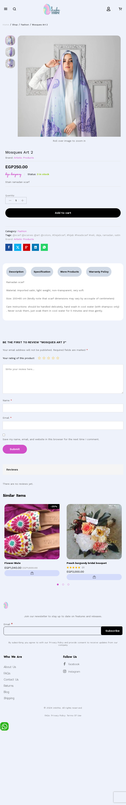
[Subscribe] (111, 630)
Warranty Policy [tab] (99, 271)
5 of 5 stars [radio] (57, 358)
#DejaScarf (58, 235)
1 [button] (58, 584)
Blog (6, 692)
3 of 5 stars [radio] (48, 358)
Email (7, 417)
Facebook (74, 664)
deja (98, 235)
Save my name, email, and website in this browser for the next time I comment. (51, 439)
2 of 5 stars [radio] (44, 358)
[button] (94, 577)
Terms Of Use (74, 715)
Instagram (74, 671)
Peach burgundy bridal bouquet (87, 563)
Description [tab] (16, 271)
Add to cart (63, 212)
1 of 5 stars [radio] (39, 358)
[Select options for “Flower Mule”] (32, 573)
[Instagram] (64, 671)
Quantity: (10, 195)
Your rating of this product (18, 358)
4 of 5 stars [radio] (53, 358)
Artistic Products (24, 157)
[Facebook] (64, 663)
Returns (9, 685)
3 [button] (68, 584)
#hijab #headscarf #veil (80, 235)
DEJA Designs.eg (13, 174)
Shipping (9, 698)
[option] (32, 541)
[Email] (63, 631)
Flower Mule (12, 563)
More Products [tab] (69, 271)
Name (7, 400)
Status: (32, 174)
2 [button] (63, 584)
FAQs (7, 673)
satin (117, 235)
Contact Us (11, 679)
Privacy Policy (58, 715)
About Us (10, 666)
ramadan (108, 235)
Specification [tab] (42, 271)
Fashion (22, 231)
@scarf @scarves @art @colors (32, 235)
